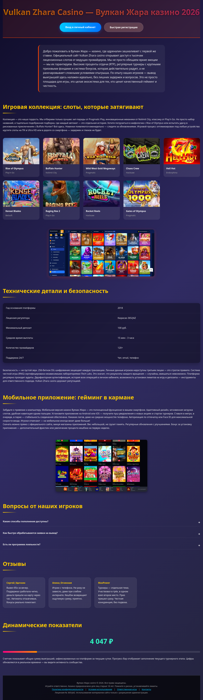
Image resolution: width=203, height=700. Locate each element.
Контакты (146, 689)
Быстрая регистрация (124, 27)
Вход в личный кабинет (80, 27)
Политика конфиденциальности (67, 689)
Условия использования (100, 689)
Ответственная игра (127, 689)
